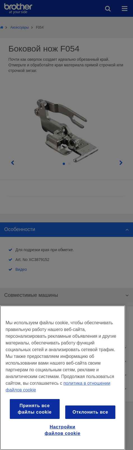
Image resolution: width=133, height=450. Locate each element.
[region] (62, 378)
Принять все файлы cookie (35, 408)
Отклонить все (90, 412)
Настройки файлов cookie (62, 430)
